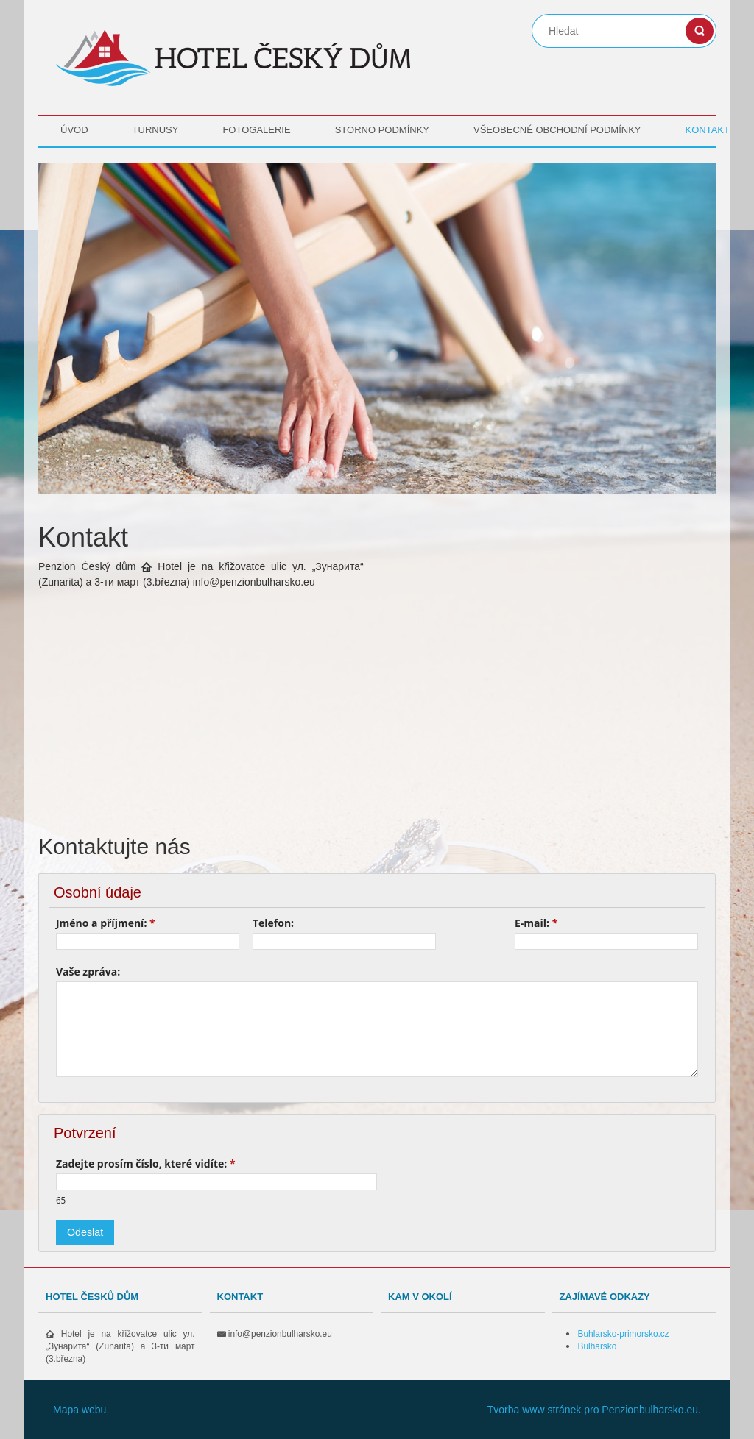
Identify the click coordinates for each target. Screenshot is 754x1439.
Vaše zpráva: (88, 971)
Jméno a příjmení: (105, 923)
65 (61, 1200)
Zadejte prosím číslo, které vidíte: (146, 1163)
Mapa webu (79, 1409)
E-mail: (536, 923)
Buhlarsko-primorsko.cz (623, 1334)
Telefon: (273, 923)
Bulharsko (597, 1346)
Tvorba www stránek (534, 1409)
